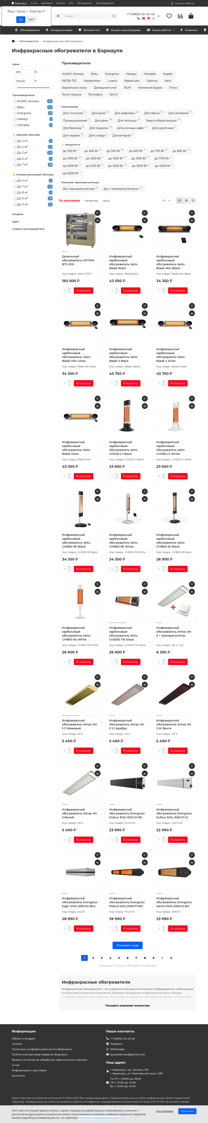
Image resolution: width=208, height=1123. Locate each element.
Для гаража (71, 136)
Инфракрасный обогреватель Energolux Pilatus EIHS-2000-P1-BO (127, 903)
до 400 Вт (91, 152)
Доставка (46, 3)
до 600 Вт (136, 152)
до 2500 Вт (115, 166)
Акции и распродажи (130, 30)
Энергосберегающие (161, 121)
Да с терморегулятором (121, 189)
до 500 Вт (113, 152)
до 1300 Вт (115, 159)
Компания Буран (150, 88)
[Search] (90, 16)
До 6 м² (22, 159)
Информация (24, 1031)
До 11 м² (22, 205)
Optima (152, 81)
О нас (34, 3)
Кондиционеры (29, 30)
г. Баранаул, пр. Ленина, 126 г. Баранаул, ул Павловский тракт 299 (136, 1071)
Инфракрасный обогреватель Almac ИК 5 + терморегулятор (173, 632)
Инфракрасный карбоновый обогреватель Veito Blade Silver (76, 448)
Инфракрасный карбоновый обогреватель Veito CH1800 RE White (123, 541)
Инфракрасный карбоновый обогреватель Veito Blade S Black (123, 355)
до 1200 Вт (93, 159)
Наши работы (167, 30)
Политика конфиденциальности (99, 1117)
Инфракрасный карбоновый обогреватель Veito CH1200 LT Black (123, 448)
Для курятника (162, 129)
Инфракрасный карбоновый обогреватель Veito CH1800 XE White (76, 634)
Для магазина (178, 114)
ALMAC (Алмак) (28, 102)
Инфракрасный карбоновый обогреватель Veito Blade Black (123, 263)
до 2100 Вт (93, 166)
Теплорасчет (84, 3)
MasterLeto (132, 81)
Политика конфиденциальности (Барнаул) (42, 1049)
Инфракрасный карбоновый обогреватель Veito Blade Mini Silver (76, 355)
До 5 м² (22, 153)
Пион (173, 88)
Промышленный (75, 121)
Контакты (18, 1075)
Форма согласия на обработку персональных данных (49, 1059)
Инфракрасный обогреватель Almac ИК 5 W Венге (173, 725)
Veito (167, 81)
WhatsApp (117, 1049)
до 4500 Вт (162, 166)
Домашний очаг (105, 88)
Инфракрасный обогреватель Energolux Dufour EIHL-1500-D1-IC (174, 814)
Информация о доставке (29, 1070)
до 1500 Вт (139, 159)
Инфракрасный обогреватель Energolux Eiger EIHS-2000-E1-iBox (80, 903)
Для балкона (72, 129)
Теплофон (95, 95)
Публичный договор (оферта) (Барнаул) (40, 1054)
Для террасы (99, 129)
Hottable (23, 126)
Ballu (20, 108)
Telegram (116, 1043)
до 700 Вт (157, 152)
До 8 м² (22, 193)
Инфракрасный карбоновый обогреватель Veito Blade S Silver (170, 355)
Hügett (168, 74)
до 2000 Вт (70, 166)
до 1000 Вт (70, 159)
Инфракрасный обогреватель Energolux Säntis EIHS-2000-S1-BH (174, 903)
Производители (105, 3)
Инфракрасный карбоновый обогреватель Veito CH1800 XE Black (170, 541)
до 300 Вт (70, 152)
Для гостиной (73, 114)
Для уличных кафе (130, 129)
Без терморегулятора (79, 189)
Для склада (97, 136)
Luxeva (112, 81)
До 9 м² (22, 199)
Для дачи (101, 121)
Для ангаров (122, 136)
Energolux (24, 114)
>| (171, 958)
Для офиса (151, 114)
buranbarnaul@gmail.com (127, 1054)
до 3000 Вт (139, 166)
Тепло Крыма (71, 95)
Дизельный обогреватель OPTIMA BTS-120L (78, 261)
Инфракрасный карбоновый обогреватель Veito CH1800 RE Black (76, 541)
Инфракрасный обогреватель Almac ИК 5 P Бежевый (79, 725)
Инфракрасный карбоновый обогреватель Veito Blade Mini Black (170, 263)
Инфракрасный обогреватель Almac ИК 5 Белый (79, 814)
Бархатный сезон (74, 88)
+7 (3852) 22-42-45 (141, 14)
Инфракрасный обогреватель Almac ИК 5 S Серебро (126, 725)
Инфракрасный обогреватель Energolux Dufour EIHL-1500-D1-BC (127, 814)
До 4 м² (22, 147)
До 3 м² (22, 142)
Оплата (60, 3)
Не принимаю (164, 1111)
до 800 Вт (179, 152)
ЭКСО (113, 95)
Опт (71, 3)
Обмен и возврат (24, 1038)
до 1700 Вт (162, 159)
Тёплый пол (94, 30)
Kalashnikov (92, 81)
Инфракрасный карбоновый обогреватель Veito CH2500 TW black (123, 634)
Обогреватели (62, 30)
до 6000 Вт (71, 174)
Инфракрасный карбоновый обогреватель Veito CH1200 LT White (170, 448)
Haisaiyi (22, 120)
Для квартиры (125, 114)
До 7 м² (22, 165)
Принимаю (187, 1111)
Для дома (98, 114)
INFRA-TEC (69, 81)
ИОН (127, 88)
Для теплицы (127, 121)
